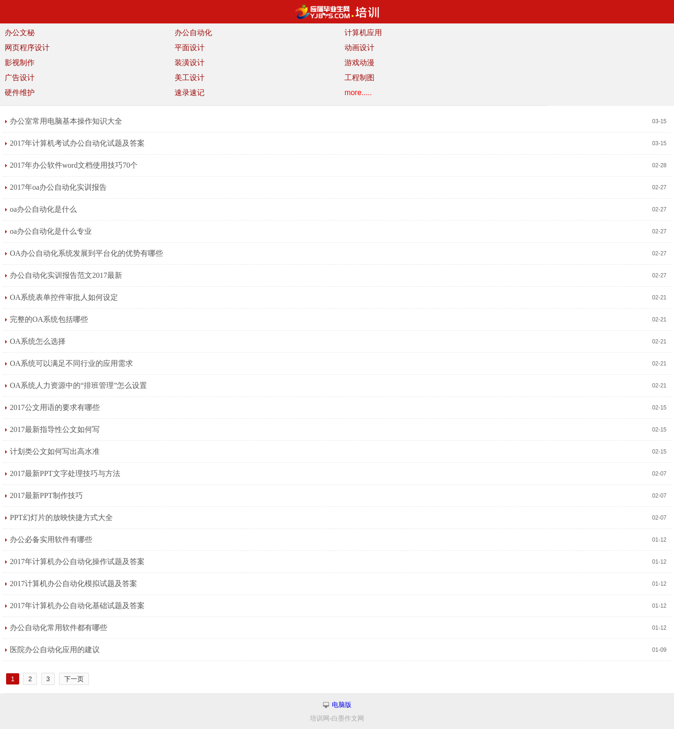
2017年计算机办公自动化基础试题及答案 (77, 606)
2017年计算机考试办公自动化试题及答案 (77, 143)
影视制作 (20, 63)
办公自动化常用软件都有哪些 (58, 628)
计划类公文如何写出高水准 (55, 451)
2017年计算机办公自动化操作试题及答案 (77, 561)
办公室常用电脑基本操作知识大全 (66, 121)
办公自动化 (193, 33)
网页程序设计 (27, 48)
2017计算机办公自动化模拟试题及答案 (73, 584)
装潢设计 (190, 63)
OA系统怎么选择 (38, 341)
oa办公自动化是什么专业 (51, 231)
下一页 (74, 679)
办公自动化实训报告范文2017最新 (66, 275)
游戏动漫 (359, 63)
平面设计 (190, 48)
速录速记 (190, 93)
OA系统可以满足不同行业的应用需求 (71, 363)
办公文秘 (20, 33)
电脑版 (342, 704)
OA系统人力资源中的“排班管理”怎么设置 (78, 385)
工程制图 (359, 78)
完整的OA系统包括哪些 (49, 319)
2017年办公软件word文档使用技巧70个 (74, 165)
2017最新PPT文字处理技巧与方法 (65, 473)
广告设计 (20, 78)
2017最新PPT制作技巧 (46, 495)
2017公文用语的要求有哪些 (55, 407)
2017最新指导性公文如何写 (55, 429)
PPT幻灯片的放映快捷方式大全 (61, 517)
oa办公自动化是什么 (43, 209)
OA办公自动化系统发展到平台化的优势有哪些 (86, 253)
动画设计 (359, 48)
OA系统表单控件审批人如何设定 (64, 297)
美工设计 (190, 78)
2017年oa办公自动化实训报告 (58, 187)
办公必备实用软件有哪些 (51, 539)
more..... (358, 93)
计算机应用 (363, 33)
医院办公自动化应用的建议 (55, 650)
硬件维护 (20, 93)
